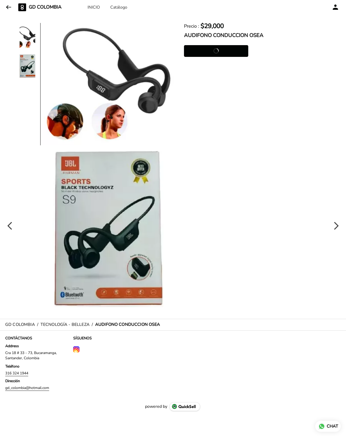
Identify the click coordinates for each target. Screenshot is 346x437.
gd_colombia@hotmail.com (27, 387)
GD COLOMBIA (45, 7)
